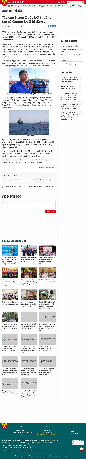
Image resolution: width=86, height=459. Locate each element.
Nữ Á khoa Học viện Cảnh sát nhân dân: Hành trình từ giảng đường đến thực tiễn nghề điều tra (69, 96)
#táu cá (21, 186)
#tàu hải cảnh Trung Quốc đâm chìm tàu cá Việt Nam (40, 186)
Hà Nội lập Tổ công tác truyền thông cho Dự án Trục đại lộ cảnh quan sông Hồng (28, 349)
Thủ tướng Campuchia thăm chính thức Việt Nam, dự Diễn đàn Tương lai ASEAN (9, 283)
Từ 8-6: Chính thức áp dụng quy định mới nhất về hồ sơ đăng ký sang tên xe (69, 80)
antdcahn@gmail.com (72, 433)
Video (39, 6)
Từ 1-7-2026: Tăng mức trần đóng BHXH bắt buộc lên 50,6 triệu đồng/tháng (46, 372)
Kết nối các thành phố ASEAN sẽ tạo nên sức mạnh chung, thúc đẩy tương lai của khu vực (9, 261)
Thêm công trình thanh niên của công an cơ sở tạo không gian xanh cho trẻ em (9, 327)
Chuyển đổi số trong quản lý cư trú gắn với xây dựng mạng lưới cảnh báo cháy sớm (29, 372)
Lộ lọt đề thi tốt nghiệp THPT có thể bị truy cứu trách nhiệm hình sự (28, 304)
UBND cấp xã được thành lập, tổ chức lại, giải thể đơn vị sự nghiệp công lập (47, 327)
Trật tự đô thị (13, 6)
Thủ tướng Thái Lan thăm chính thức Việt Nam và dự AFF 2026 (29, 260)
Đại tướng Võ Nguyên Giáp (69, 46)
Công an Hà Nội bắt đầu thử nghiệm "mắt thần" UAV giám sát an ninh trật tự (69, 106)
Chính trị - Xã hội (22, 6)
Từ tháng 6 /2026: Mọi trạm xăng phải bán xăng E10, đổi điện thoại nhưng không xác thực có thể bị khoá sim (69, 116)
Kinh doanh (80, 6)
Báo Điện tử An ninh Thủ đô (4, 3)
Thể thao (66, 6)
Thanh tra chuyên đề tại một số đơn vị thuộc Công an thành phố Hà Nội (47, 261)
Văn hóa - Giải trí (59, 6)
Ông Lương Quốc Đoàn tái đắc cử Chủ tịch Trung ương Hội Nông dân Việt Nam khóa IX (29, 283)
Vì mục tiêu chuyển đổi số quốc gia (71, 56)
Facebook (49, 26)
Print (54, 26)
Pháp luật (33, 6)
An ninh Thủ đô (16, 2)
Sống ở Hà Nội (73, 6)
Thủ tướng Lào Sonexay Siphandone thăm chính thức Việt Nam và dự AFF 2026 (10, 372)
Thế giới (29, 6)
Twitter (51, 26)
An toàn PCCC (65, 60)
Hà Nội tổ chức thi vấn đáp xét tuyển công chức (47, 281)
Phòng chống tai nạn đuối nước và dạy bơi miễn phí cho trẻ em (10, 393)
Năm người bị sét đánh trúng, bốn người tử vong (69, 87)
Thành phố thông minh (46, 6)
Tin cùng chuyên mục (12, 241)
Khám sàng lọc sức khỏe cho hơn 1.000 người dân (10, 303)
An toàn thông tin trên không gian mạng (71, 50)
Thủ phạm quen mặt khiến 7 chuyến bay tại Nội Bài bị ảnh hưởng (46, 348)
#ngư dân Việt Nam (11, 186)
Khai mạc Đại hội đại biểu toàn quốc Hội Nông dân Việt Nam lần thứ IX (28, 326)
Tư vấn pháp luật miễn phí (69, 64)
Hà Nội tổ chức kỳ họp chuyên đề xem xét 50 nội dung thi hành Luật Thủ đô (9, 349)
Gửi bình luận (50, 211)
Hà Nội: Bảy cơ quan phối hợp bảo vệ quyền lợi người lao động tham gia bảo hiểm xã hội (28, 394)
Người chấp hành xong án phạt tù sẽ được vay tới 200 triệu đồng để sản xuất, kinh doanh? (47, 305)
